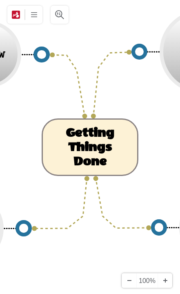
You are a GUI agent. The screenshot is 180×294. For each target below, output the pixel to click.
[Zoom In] (165, 280)
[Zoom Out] (129, 280)
